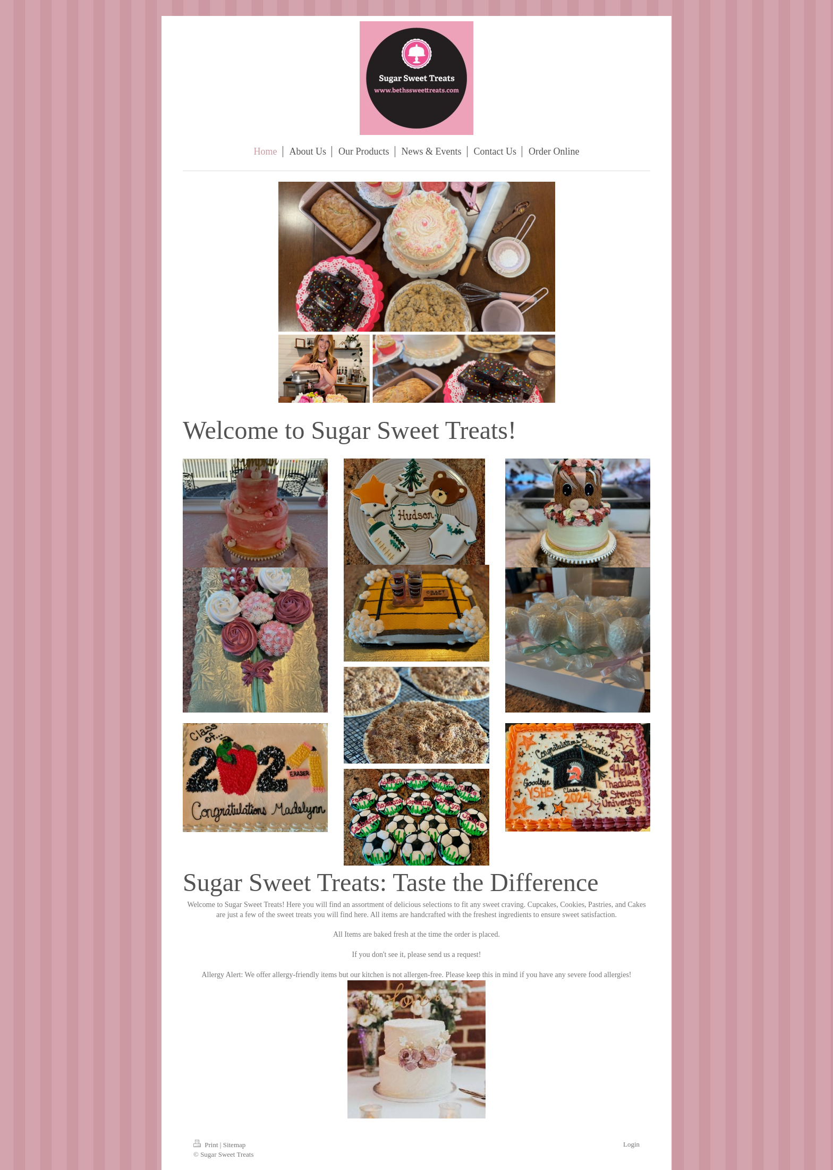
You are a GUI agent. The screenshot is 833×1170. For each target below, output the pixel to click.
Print (206, 1145)
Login (631, 1144)
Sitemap (234, 1145)
